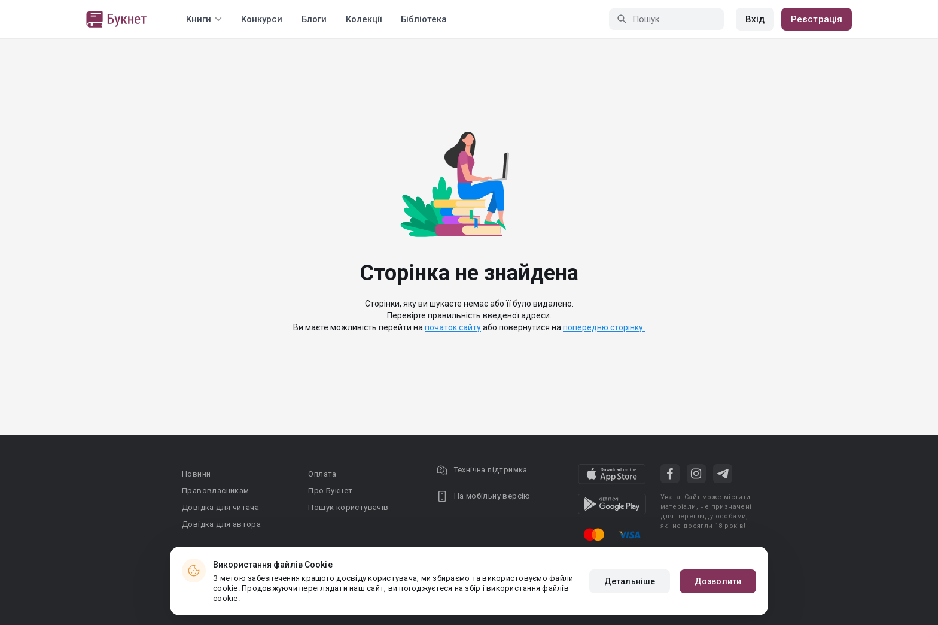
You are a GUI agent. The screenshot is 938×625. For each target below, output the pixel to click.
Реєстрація (816, 19)
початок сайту (453, 327)
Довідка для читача (220, 507)
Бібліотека (424, 19)
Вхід (755, 19)
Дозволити (718, 581)
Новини (196, 473)
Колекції (364, 19)
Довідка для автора (221, 524)
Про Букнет (330, 490)
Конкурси (261, 19)
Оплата (322, 473)
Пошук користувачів (348, 507)
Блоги (314, 19)
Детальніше (629, 581)
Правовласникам (215, 490)
